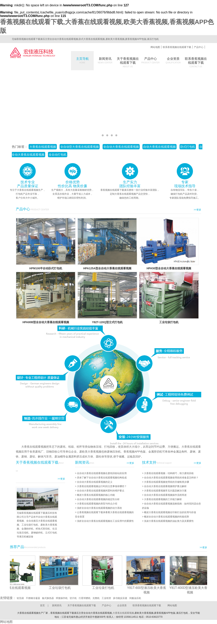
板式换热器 (48, 598)
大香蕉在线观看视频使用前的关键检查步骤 (166, 482)
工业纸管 (106, 598)
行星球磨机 (85, 598)
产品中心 (198, 47)
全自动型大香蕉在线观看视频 (79, 146)
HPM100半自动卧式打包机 (45, 268)
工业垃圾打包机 (169, 322)
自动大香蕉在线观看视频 (159, 146)
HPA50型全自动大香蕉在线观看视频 (169, 268)
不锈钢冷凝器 (33, 598)
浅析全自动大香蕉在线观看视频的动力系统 (99, 508)
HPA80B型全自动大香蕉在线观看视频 (45, 322)
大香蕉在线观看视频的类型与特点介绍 (97, 503)
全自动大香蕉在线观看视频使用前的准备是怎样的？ (171, 477)
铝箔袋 (20, 598)
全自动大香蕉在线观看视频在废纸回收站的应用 (102, 473)
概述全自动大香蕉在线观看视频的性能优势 (166, 516)
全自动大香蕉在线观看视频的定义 (94, 482)
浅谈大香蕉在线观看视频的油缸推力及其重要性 (169, 521)
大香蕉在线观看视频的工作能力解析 (163, 499)
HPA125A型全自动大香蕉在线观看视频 (107, 268)
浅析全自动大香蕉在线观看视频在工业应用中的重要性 (105, 521)
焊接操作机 (62, 598)
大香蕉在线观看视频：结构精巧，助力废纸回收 (169, 473)
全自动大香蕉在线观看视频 (121, 146)
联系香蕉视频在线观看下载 (177, 47)
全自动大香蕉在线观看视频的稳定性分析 (98, 499)
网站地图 (155, 47)
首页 (42, 605)
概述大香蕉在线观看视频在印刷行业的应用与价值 (170, 512)
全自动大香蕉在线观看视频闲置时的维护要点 (100, 490)
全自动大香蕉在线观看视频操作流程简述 (165, 495)
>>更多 (197, 209)
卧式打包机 (187, 146)
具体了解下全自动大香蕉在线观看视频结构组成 (102, 477)
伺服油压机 (135, 598)
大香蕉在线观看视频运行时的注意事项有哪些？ (102, 486)
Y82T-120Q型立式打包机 (107, 322)
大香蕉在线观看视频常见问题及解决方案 (165, 490)
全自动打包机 (57, 154)
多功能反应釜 (120, 598)
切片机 (73, 598)
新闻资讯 (105, 60)
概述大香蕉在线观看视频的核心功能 (96, 495)
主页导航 (82, 60)
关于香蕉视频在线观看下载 (81, 605)
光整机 (96, 598)
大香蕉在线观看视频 (42, 146)
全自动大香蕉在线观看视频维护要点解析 (165, 486)
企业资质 (173, 60)
